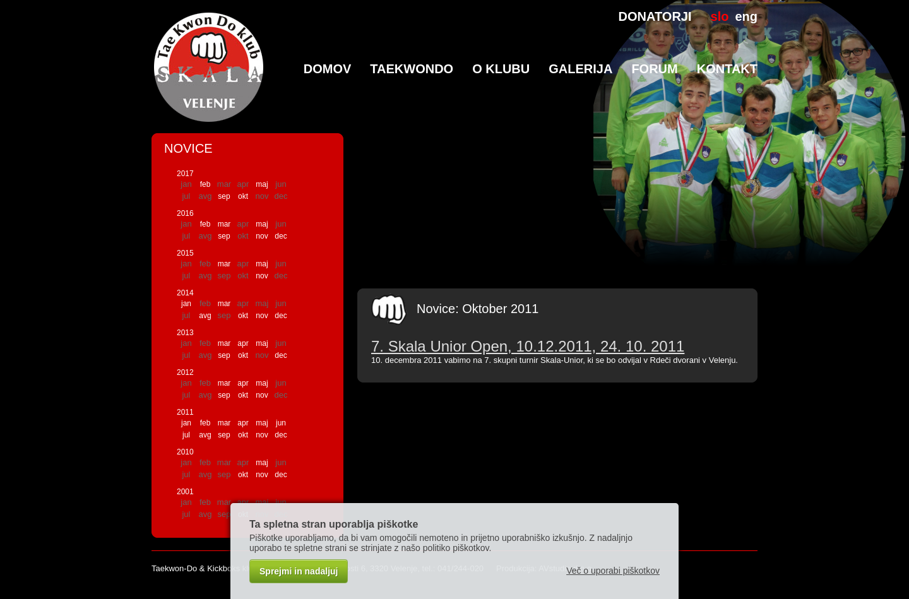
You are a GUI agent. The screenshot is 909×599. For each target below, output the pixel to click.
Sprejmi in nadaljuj (298, 571)
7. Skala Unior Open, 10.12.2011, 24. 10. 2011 (527, 346)
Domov (328, 69)
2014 (185, 292)
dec (281, 236)
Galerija (580, 69)
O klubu (501, 69)
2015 (185, 253)
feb (205, 184)
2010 (185, 452)
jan (186, 303)
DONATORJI (655, 16)
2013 (185, 332)
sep (224, 196)
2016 (185, 213)
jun (281, 422)
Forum (654, 69)
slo (720, 16)
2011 (185, 412)
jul (186, 434)
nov (262, 236)
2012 (185, 372)
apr (242, 343)
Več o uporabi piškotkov (613, 571)
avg (205, 315)
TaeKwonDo (411, 69)
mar (224, 224)
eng (746, 16)
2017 (185, 173)
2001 (185, 491)
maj (262, 184)
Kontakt (727, 69)
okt (243, 196)
